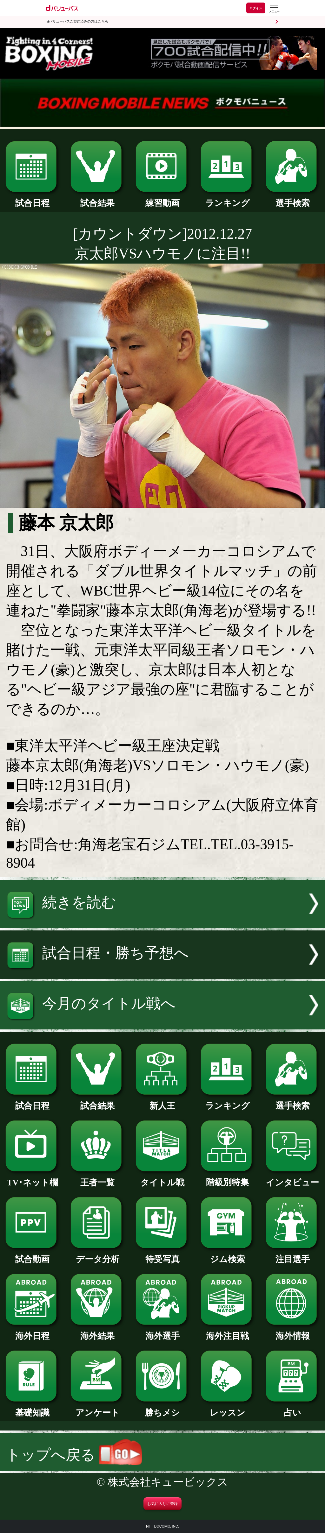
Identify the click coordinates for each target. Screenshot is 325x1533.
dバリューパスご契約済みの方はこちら (77, 21)
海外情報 (292, 1332)
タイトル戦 (162, 1178)
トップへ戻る (74, 1455)
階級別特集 (227, 1178)
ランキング (227, 199)
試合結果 (97, 199)
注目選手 (292, 1255)
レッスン (227, 1408)
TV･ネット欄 (32, 1178)
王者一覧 (97, 1178)
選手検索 (292, 199)
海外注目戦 (227, 1332)
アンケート (97, 1408)
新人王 (162, 1101)
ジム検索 (227, 1255)
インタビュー (292, 1178)
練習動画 (162, 199)
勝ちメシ (162, 1408)
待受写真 (162, 1255)
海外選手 (162, 1332)
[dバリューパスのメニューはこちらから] (274, 9)
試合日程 (32, 199)
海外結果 (97, 1332)
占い (292, 1408)
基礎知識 (32, 1408)
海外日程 (32, 1332)
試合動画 (32, 1255)
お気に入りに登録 (162, 1503)
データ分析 (97, 1255)
